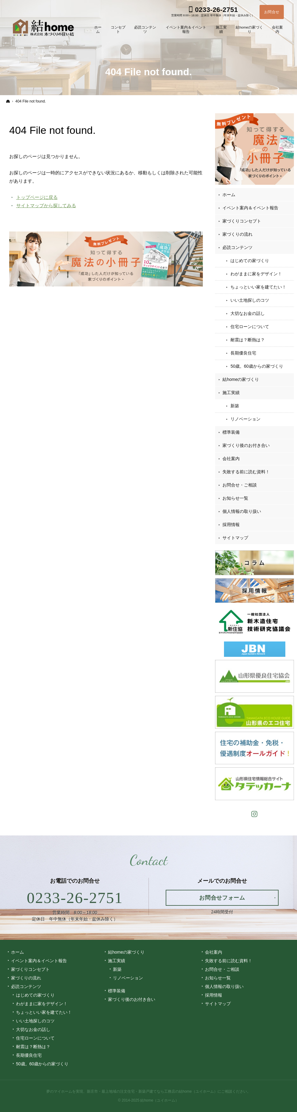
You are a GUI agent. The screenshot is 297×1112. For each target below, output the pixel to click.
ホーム (228, 194)
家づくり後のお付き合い (246, 445)
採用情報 (231, 524)
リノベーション (245, 419)
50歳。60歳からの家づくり (256, 366)
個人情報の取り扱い (241, 511)
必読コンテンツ (237, 247)
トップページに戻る (37, 197)
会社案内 (231, 458)
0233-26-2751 (75, 897)
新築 (234, 405)
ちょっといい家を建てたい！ (258, 287)
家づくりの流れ (237, 234)
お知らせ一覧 (235, 498)
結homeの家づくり (240, 379)
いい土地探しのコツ (249, 300)
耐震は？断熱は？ (247, 339)
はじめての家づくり (249, 260)
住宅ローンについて (249, 326)
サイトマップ (235, 537)
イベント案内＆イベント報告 (250, 207)
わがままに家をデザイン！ (256, 273)
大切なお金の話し (247, 313)
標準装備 (231, 432)
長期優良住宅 (243, 353)
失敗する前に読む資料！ (246, 471)
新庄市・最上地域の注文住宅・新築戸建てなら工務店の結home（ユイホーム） (152, 1091)
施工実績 (231, 392)
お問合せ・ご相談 (239, 484)
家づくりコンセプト (241, 221)
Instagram (254, 813)
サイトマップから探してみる (46, 205)
